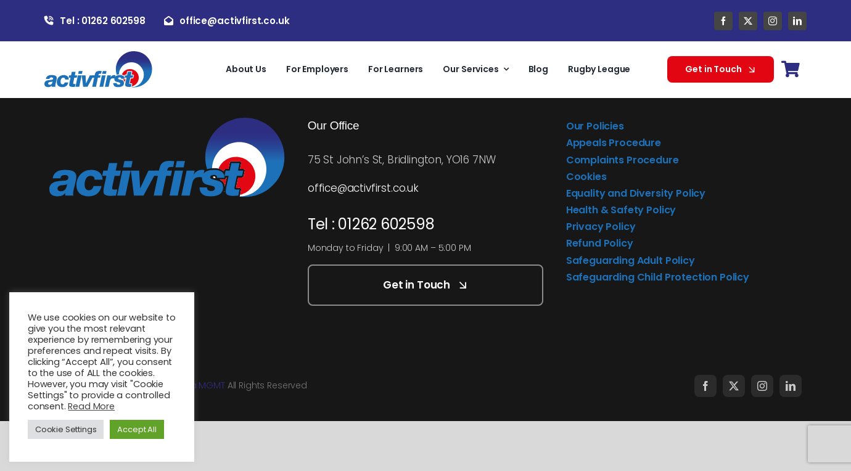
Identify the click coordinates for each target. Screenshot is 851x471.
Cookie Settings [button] (65, 429)
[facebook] (723, 21)
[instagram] (772, 21)
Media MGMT (197, 385)
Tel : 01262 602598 (371, 224)
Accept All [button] (136, 429)
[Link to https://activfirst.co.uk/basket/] (790, 69)
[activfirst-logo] (98, 56)
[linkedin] (797, 21)
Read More (91, 406)
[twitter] (748, 21)
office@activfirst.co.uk (363, 188)
